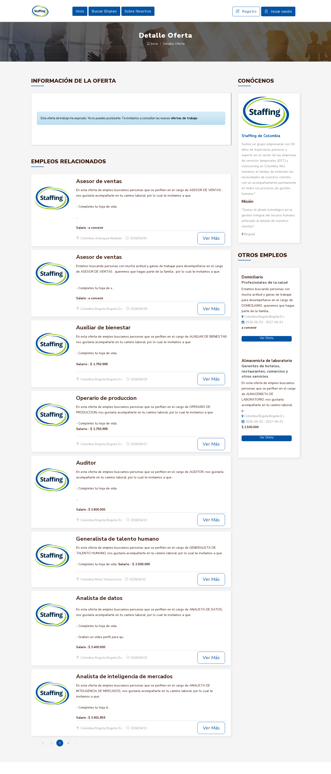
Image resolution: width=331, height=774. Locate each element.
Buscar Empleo (104, 17)
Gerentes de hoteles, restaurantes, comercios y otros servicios (265, 383)
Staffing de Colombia (261, 147)
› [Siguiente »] (76, 755)
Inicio (80, 17)
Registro (246, 17)
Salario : (82, 240)
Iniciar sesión (278, 17)
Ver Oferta (267, 350)
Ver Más (211, 250)
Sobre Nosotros (138, 17)
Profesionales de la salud (265, 294)
